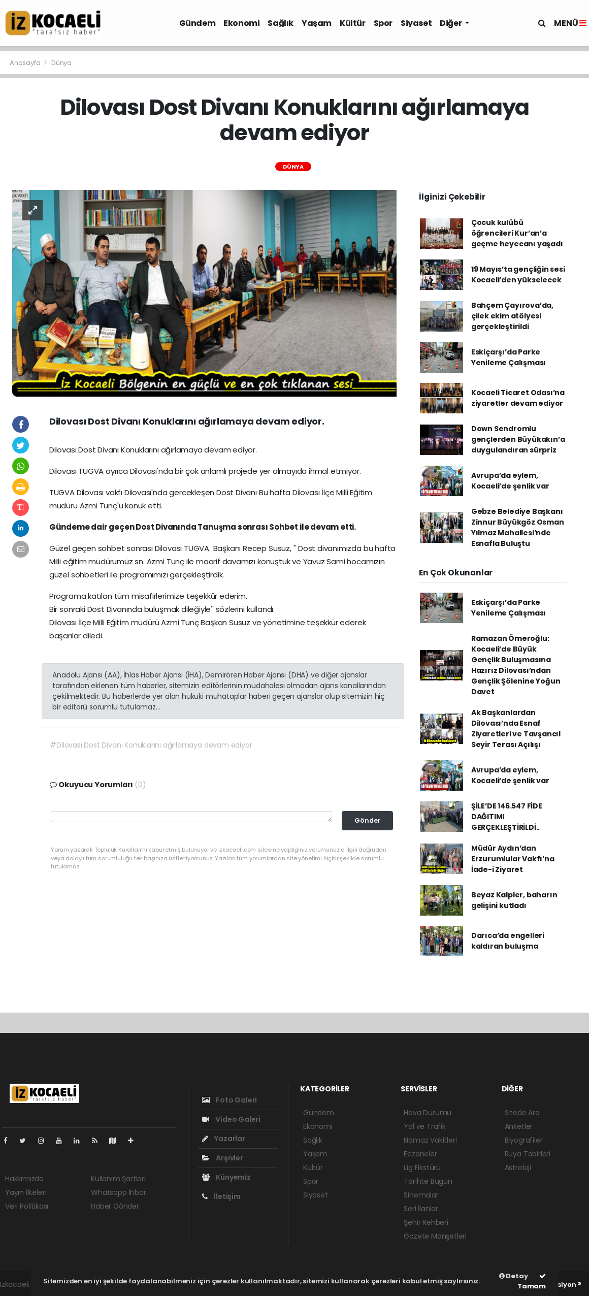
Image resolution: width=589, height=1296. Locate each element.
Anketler (519, 1126)
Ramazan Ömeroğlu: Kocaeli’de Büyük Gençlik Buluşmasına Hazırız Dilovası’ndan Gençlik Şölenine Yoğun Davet (516, 665)
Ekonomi (241, 23)
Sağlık (280, 23)
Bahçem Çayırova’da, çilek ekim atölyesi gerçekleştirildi (512, 316)
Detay (513, 1276)
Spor (383, 23)
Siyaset (416, 23)
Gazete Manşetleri (435, 1236)
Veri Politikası (26, 1206)
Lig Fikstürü (422, 1167)
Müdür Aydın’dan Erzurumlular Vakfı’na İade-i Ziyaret (512, 858)
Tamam (531, 1282)
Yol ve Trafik (425, 1126)
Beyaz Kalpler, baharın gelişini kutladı (514, 900)
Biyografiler (524, 1140)
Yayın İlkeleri (25, 1192)
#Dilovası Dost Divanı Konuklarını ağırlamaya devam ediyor (151, 745)
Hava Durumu (427, 1113)
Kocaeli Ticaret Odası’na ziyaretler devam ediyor (518, 397)
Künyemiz (226, 1177)
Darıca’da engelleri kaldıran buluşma (507, 940)
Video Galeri (231, 1119)
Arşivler (222, 1158)
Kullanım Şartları (118, 1179)
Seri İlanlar (421, 1209)
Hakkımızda (24, 1179)
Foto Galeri (229, 1100)
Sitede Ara (522, 1113)
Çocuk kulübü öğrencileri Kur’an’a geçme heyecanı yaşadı (517, 233)
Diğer (451, 23)
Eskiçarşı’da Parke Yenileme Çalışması (508, 357)
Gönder (367, 820)
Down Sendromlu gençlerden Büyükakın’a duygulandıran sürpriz (518, 439)
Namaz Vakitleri (430, 1140)
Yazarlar (223, 1138)
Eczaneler (420, 1154)
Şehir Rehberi (426, 1222)
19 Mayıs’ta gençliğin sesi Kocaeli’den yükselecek (518, 274)
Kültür (353, 23)
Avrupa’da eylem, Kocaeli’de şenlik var (510, 480)
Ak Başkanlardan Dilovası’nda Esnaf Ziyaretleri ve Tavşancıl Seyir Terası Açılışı (516, 728)
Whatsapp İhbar (118, 1192)
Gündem (197, 23)
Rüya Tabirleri (527, 1154)
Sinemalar (421, 1195)
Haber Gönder (115, 1206)
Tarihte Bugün (428, 1181)
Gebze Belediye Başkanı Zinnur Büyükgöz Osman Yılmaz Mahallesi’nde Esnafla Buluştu (517, 527)
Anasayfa (26, 63)
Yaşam (317, 23)
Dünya (61, 63)
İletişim (221, 1196)
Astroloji (518, 1167)
